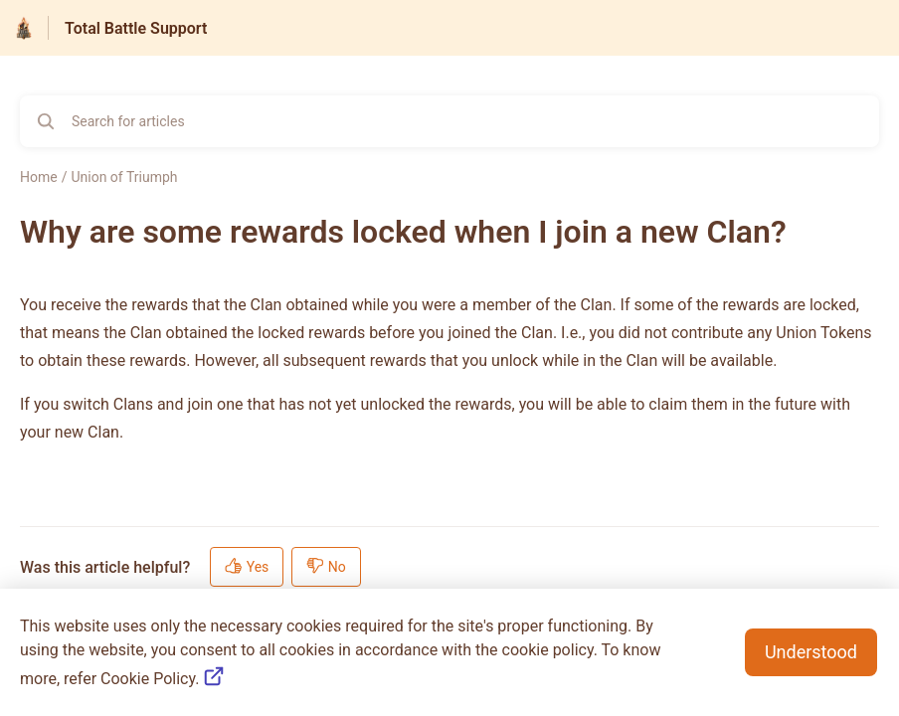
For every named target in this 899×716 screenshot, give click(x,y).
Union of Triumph (124, 177)
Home (39, 177)
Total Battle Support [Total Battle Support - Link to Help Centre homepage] (136, 28)
